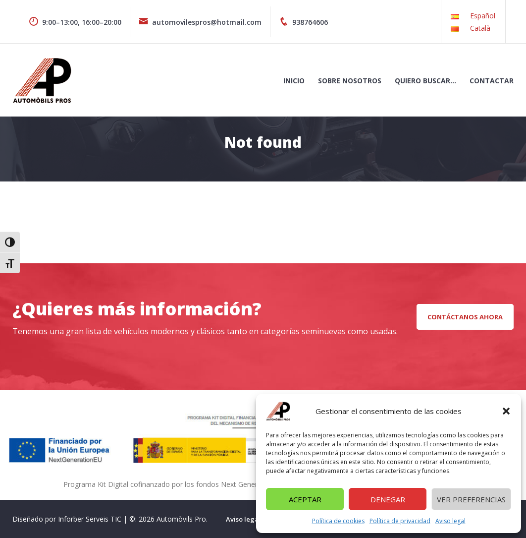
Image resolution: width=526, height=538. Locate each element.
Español (482, 15)
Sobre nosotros (349, 80)
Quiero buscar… (425, 80)
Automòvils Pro (181, 519)
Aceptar (305, 499)
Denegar (387, 499)
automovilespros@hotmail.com (200, 22)
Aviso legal (450, 521)
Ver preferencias (471, 499)
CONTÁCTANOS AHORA (465, 316)
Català (480, 28)
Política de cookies (338, 521)
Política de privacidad (399, 521)
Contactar (492, 80)
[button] (506, 411)
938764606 (303, 22)
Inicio (294, 80)
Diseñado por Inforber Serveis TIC (66, 519)
